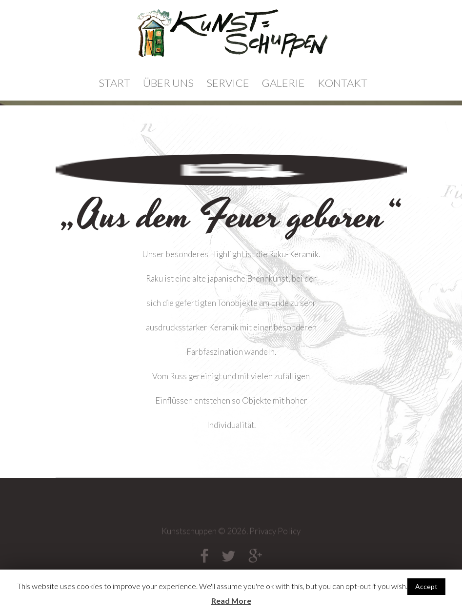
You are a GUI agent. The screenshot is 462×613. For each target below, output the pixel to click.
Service (227, 82)
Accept (426, 586)
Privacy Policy (275, 534)
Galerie (283, 82)
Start (114, 82)
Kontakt (342, 82)
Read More (231, 600)
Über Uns (168, 82)
